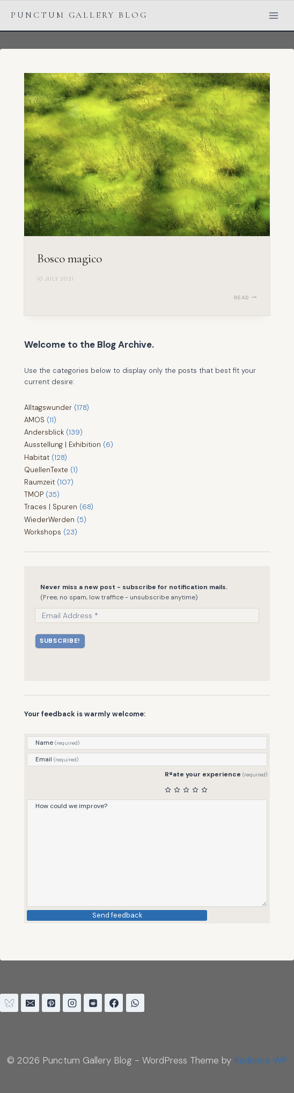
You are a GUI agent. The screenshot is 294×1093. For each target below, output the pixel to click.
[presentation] (147, 155)
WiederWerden (49, 519)
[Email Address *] (147, 615)
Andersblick (44, 432)
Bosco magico (69, 258)
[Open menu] (273, 15)
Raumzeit (39, 482)
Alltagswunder (48, 407)
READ (245, 297)
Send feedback (117, 915)
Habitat (36, 457)
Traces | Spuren (50, 506)
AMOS (34, 419)
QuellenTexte (46, 469)
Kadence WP (261, 1060)
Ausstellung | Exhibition (62, 444)
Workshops (42, 532)
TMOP (33, 494)
